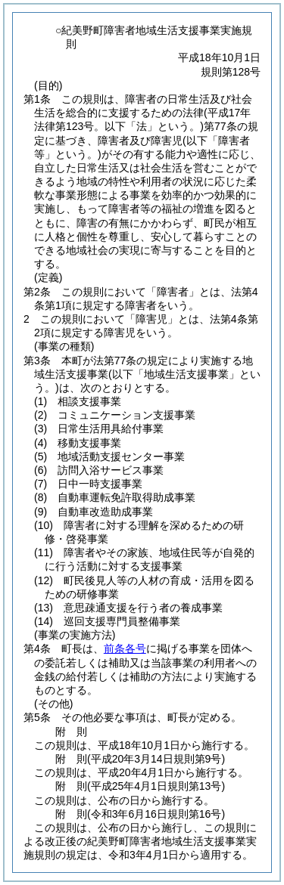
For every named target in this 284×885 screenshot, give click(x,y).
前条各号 (125, 648)
